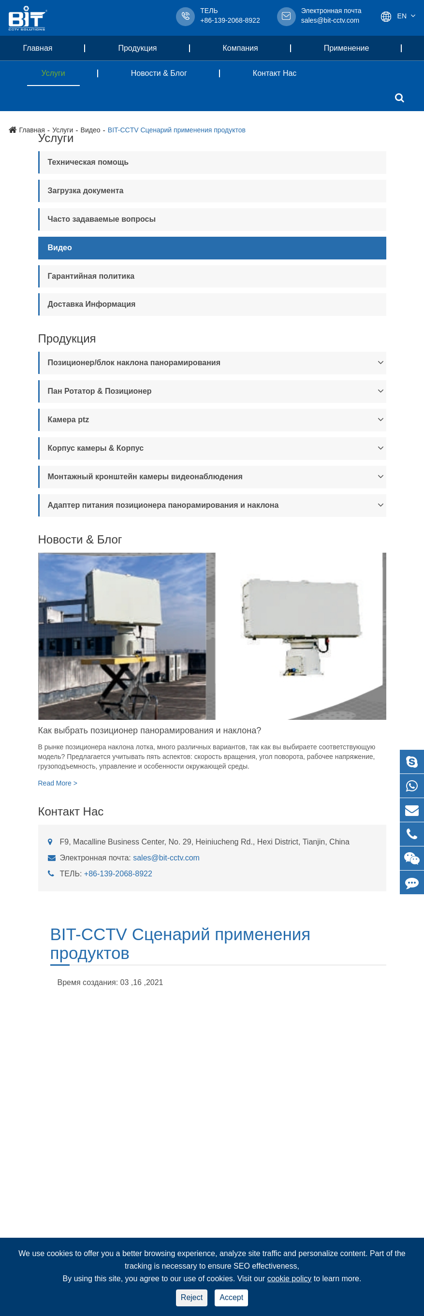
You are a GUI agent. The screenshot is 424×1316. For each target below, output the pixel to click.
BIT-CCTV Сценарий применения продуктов (180, 943)
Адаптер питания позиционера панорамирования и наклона (163, 505)
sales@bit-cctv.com (331, 16)
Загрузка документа (86, 190)
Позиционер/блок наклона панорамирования (134, 362)
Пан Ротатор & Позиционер (100, 391)
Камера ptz (68, 419)
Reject (192, 1297)
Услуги (61, 73)
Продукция (144, 48)
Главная (45, 48)
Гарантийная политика (91, 276)
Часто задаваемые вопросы (102, 219)
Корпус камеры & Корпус (96, 448)
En (402, 16)
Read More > (57, 783)
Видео (60, 247)
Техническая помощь (88, 162)
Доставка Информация (92, 304)
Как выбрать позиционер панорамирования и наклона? (150, 730)
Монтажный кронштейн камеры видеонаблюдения (145, 476)
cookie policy (289, 1278)
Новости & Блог (166, 73)
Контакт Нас (275, 73)
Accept (231, 1297)
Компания (248, 48)
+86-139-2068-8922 (118, 874)
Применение (354, 48)
